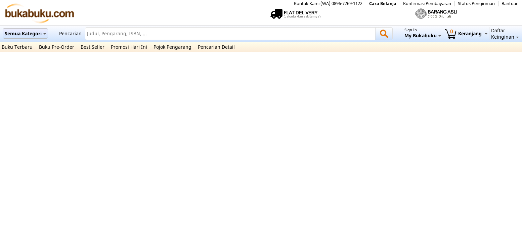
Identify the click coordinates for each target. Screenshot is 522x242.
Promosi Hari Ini (129, 47)
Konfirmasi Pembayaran (427, 3)
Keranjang (466, 33)
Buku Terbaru (17, 47)
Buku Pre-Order (56, 47)
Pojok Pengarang (172, 47)
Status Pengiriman (476, 3)
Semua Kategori (25, 33)
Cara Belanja (382, 3)
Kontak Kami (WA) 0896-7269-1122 (328, 3)
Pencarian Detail (216, 47)
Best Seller (92, 47)
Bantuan (510, 3)
